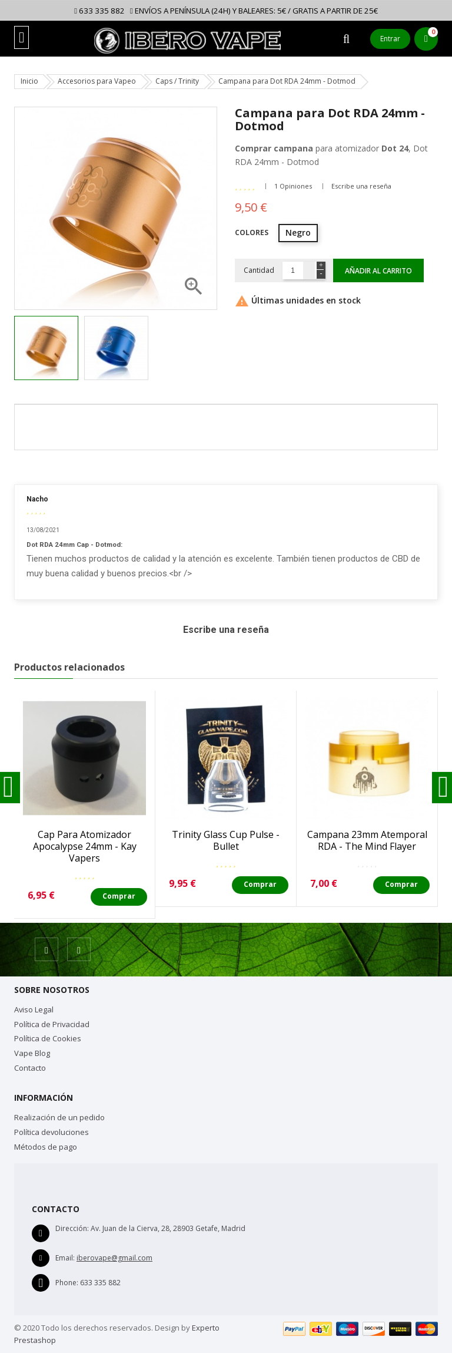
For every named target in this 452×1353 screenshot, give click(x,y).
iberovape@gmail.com (114, 1258)
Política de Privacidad (51, 1024)
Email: (65, 1258)
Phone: (66, 1283)
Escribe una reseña (361, 186)
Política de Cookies (47, 1038)
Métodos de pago (45, 1146)
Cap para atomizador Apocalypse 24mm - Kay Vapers (85, 846)
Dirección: (72, 1228)
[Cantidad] (292, 270)
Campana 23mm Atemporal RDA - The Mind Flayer (367, 840)
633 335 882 (99, 10)
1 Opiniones (293, 186)
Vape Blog (32, 1053)
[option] (46, 348)
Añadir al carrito (378, 271)
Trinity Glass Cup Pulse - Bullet (226, 840)
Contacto (30, 1067)
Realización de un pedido (59, 1117)
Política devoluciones (51, 1132)
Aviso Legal (34, 1009)
